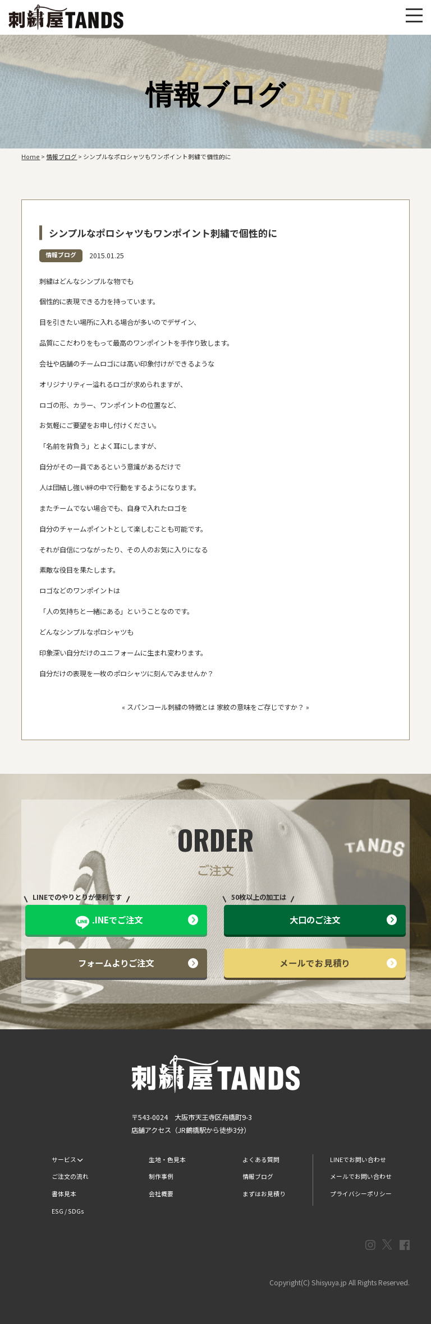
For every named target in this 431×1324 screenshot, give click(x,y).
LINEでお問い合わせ (358, 1159)
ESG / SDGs (68, 1211)
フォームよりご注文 (138, 962)
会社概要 (161, 1194)
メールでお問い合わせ (361, 1176)
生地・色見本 (167, 1159)
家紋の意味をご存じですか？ (260, 707)
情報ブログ (60, 254)
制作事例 (161, 1176)
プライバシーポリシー (361, 1194)
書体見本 (64, 1194)
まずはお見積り (264, 1194)
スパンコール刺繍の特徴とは (171, 707)
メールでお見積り (338, 962)
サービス (67, 1159)
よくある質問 (260, 1159)
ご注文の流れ (70, 1176)
